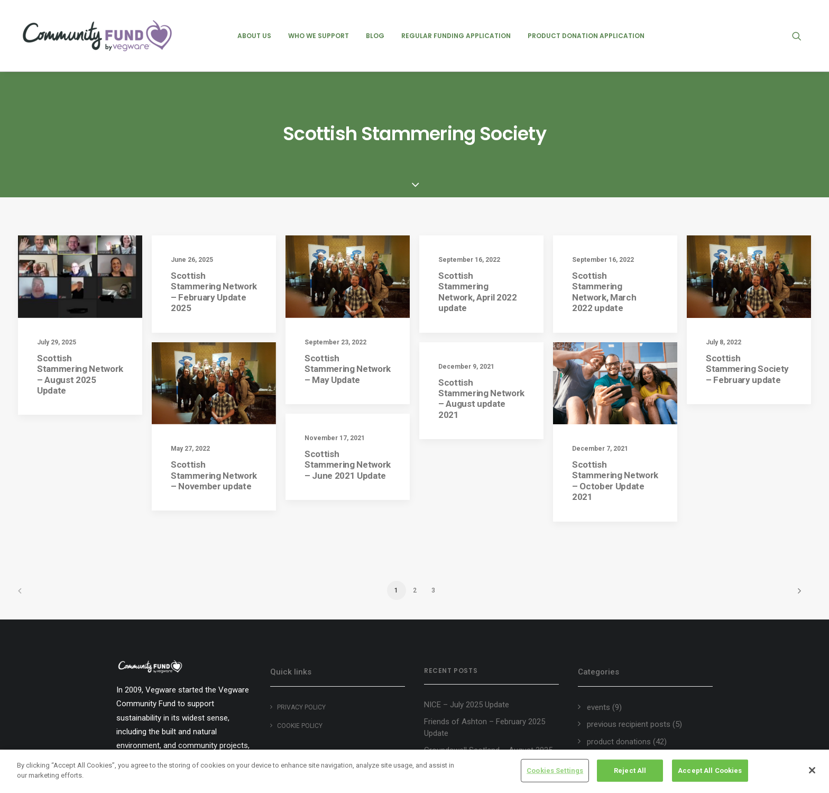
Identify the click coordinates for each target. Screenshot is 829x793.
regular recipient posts (626, 689)
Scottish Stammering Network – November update (214, 405)
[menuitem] (254, 35)
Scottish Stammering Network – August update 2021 (481, 328)
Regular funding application (456, 35)
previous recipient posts (628, 654)
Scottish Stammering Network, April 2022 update (477, 221)
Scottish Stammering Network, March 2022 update (604, 221)
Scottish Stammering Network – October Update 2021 (615, 410)
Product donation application (586, 35)
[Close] (812, 770)
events (598, 637)
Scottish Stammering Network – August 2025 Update (80, 303)
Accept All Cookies (710, 770)
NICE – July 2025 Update (466, 635)
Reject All (630, 770)
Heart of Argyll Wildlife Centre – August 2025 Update (478, 714)
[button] (801, 35)
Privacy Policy (301, 637)
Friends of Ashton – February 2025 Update (484, 657)
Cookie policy (300, 655)
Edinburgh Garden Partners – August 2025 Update (487, 743)
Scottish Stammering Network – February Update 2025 (214, 221)
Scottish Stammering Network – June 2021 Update (348, 405)
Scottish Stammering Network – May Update (348, 298)
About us (254, 35)
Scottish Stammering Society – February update (747, 298)
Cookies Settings (555, 770)
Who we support (318, 35)
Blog (375, 35)
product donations (619, 671)
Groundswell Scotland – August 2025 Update (488, 686)
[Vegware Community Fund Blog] (97, 35)
